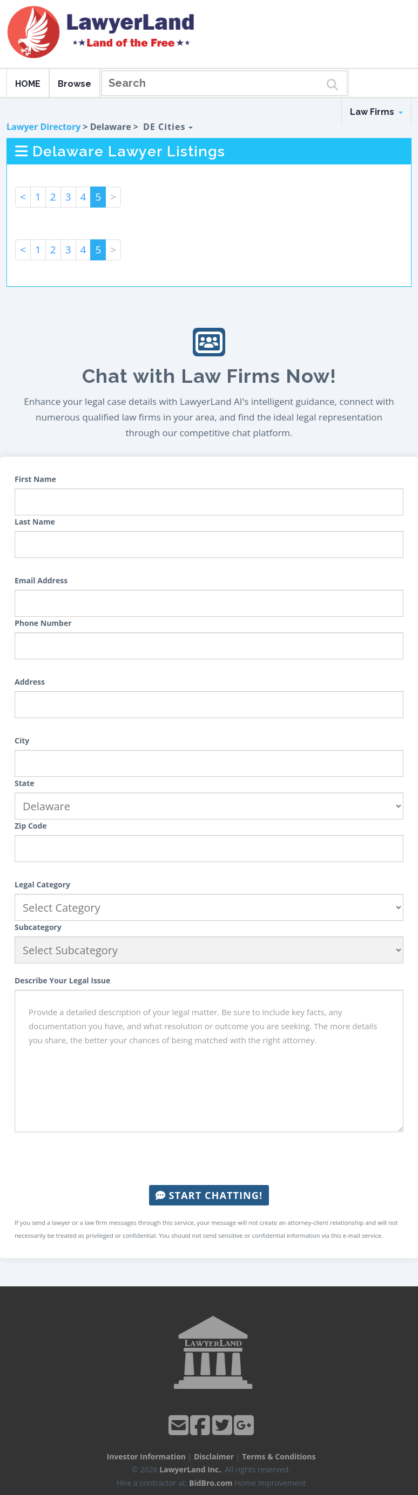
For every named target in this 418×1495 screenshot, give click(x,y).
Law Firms (376, 112)
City (22, 740)
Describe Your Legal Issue (62, 980)
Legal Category (42, 884)
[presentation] (209, 1159)
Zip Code (31, 826)
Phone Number (43, 623)
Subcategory (38, 927)
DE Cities (167, 127)
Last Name (35, 521)
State (25, 783)
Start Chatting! (209, 1195)
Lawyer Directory (43, 127)
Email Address (41, 580)
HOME (28, 84)
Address (30, 682)
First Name (35, 479)
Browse (74, 84)
